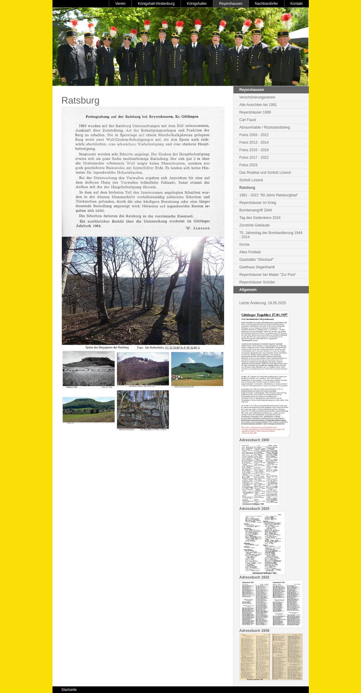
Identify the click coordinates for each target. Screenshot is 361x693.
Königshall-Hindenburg (156, 4)
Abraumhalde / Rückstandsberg (264, 127)
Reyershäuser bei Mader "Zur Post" (267, 275)
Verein (120, 4)
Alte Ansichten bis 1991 (258, 105)
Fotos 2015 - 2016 (254, 150)
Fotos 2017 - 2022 (254, 157)
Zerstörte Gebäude (254, 225)
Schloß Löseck (251, 180)
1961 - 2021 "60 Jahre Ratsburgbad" (268, 195)
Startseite (69, 690)
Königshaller (197, 4)
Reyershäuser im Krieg (257, 203)
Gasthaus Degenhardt (257, 267)
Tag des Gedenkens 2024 (260, 218)
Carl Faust (247, 120)
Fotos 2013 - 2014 (254, 142)
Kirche (244, 244)
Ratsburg (247, 188)
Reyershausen (230, 4)
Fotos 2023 (248, 165)
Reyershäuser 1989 (255, 112)
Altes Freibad (250, 252)
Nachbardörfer (266, 4)
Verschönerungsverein (257, 97)
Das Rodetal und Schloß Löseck (265, 172)
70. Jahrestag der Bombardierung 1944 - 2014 (270, 235)
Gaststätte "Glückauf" (256, 260)
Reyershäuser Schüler (257, 282)
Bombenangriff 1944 (255, 210)
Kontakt (296, 4)
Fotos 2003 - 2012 (254, 135)
